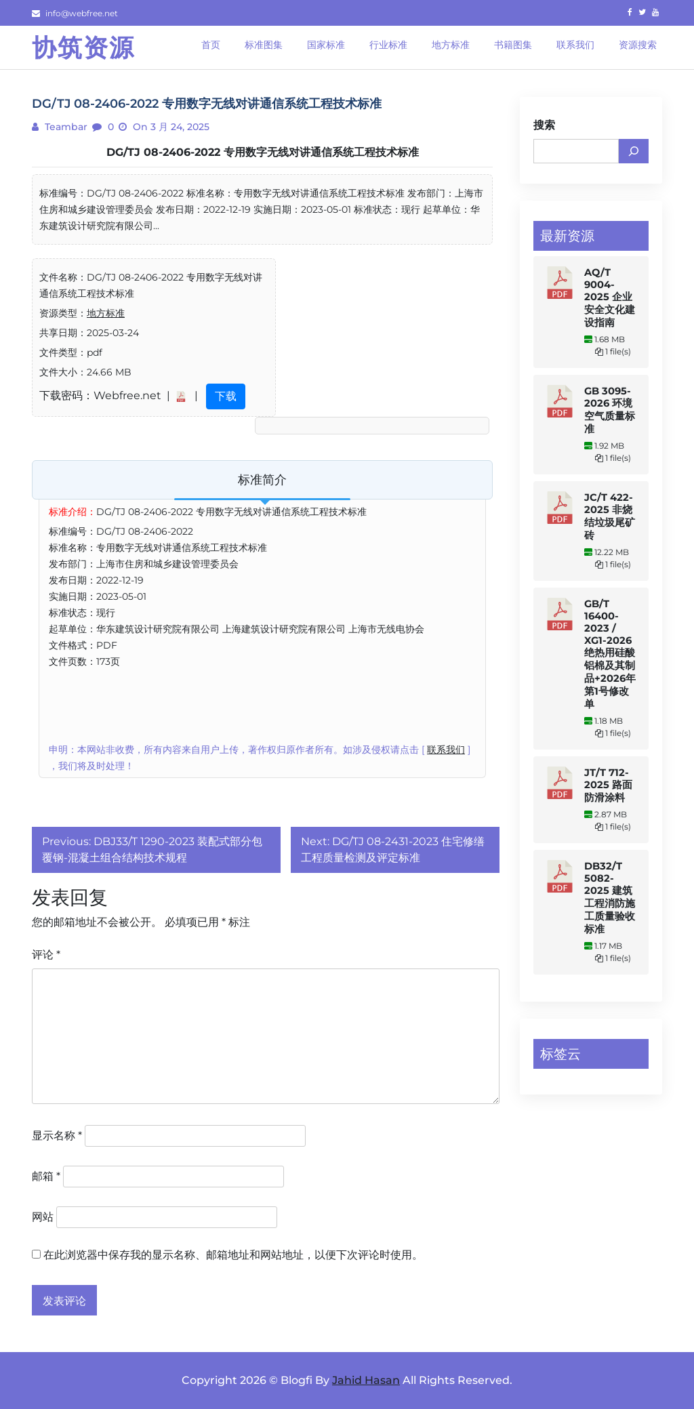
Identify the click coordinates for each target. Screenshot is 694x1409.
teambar (64, 127)
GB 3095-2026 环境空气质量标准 (609, 410)
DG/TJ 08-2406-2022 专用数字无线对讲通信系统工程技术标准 (262, 152)
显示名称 (57, 1135)
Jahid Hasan (366, 1380)
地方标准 (106, 313)
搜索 (544, 125)
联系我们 (446, 749)
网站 (43, 1216)
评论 (46, 954)
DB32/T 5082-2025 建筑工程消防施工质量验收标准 (609, 897)
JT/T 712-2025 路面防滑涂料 (608, 785)
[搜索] (634, 151)
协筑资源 (83, 47)
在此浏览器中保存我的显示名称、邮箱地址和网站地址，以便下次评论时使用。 (233, 1254)
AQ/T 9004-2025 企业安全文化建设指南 (609, 297)
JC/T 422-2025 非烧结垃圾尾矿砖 (609, 516)
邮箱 (46, 1176)
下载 (226, 396)
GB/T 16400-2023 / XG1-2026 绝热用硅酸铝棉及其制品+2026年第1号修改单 (610, 654)
